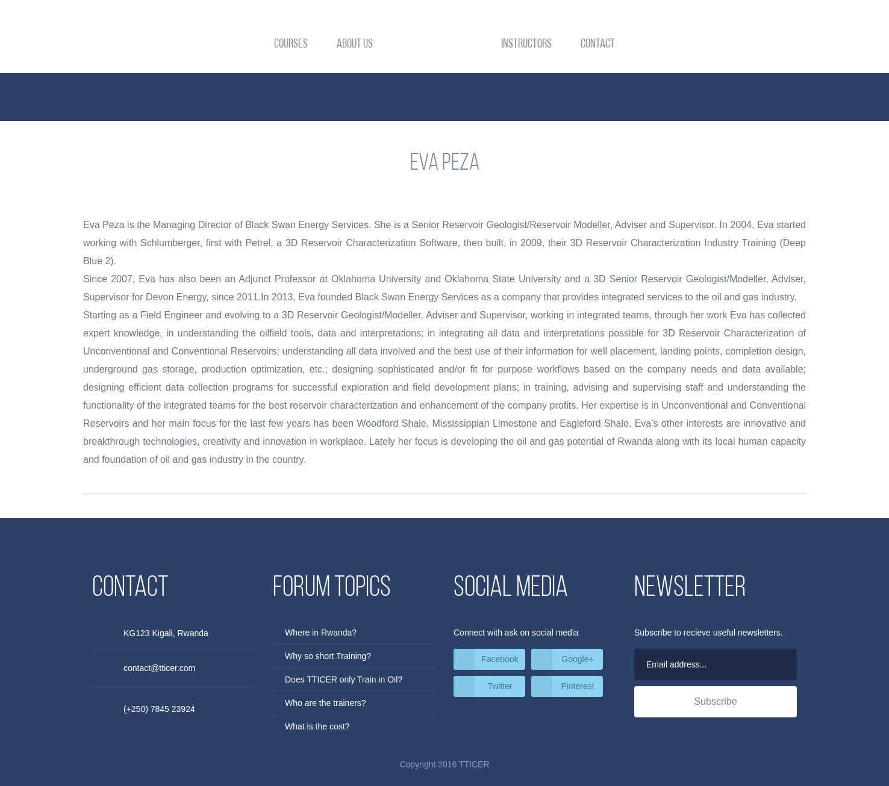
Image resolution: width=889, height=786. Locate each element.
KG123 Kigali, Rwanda (165, 633)
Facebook (499, 659)
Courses (291, 44)
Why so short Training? (328, 656)
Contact (598, 44)
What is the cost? (317, 726)
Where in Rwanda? (321, 632)
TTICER (444, 45)
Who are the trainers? (325, 703)
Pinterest (577, 686)
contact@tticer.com (159, 668)
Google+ (577, 659)
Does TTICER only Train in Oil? (343, 679)
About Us (355, 44)
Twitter (499, 686)
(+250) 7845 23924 (159, 709)
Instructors (526, 44)
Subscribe (715, 701)
